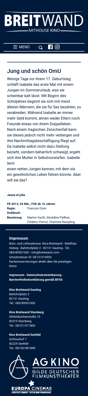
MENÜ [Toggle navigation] (28, 47)
